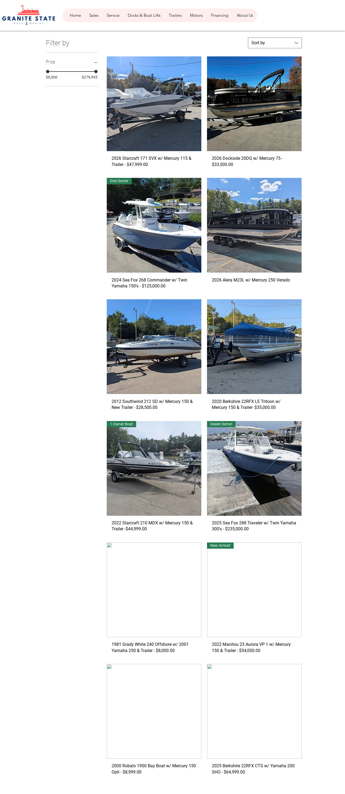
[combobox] (275, 43)
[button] (93, 15)
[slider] (47, 71)
